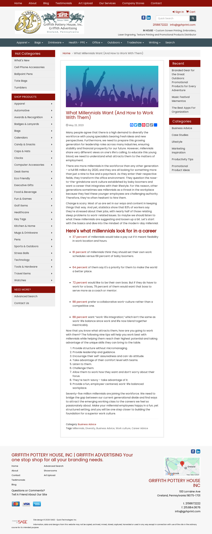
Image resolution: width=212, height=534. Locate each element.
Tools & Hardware (25, 267)
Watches (20, 280)
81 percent (79, 252)
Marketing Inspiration (179, 150)
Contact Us (21, 303)
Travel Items (22, 273)
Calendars (21, 138)
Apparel (23, 42)
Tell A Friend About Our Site (29, 494)
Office (97, 42)
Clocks (18, 158)
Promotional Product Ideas (181, 168)
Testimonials (63, 3)
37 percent (80, 237)
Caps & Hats (22, 151)
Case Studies (180, 135)
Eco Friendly (22, 178)
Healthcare (21, 212)
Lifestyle (177, 142)
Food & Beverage (25, 192)
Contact (156, 3)
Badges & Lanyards (26, 124)
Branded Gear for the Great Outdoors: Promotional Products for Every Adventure (184, 80)
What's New (21, 60)
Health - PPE (78, 42)
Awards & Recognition (28, 117)
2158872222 (160, 25)
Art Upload (86, 3)
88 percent (80, 302)
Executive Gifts (23, 185)
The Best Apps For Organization (184, 110)
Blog (46, 3)
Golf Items (21, 205)
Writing (154, 42)
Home (18, 3)
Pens (17, 239)
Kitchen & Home (24, 226)
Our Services (107, 3)
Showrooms (50, 470)
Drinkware (56, 42)
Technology (22, 260)
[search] (193, 18)
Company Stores (133, 3)
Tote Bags (20, 81)
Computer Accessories (29, 165)
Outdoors (114, 42)
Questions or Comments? (28, 490)
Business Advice (87, 424)
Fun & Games (23, 199)
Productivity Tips (182, 159)
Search (170, 42)
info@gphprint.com (182, 25)
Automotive (21, 110)
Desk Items (21, 171)
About (33, 3)
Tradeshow (135, 42)
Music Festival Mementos (181, 99)
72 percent (80, 282)
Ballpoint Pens (23, 74)
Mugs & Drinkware (26, 233)
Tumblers (20, 87)
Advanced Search (25, 296)
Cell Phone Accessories (29, 67)
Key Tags (20, 219)
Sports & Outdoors (26, 246)
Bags (38, 42)
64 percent (80, 267)
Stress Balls (21, 253)
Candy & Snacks (24, 144)
